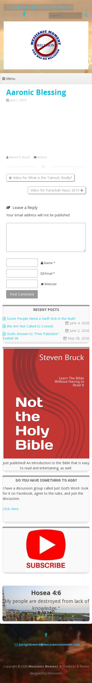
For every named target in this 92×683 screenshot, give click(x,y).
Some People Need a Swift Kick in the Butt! (41, 318)
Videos (42, 157)
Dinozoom (55, 673)
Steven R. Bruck (19, 157)
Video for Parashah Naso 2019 (56, 190)
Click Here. (11, 508)
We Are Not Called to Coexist (30, 326)
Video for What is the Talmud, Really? (40, 177)
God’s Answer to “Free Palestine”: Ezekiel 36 (31, 336)
